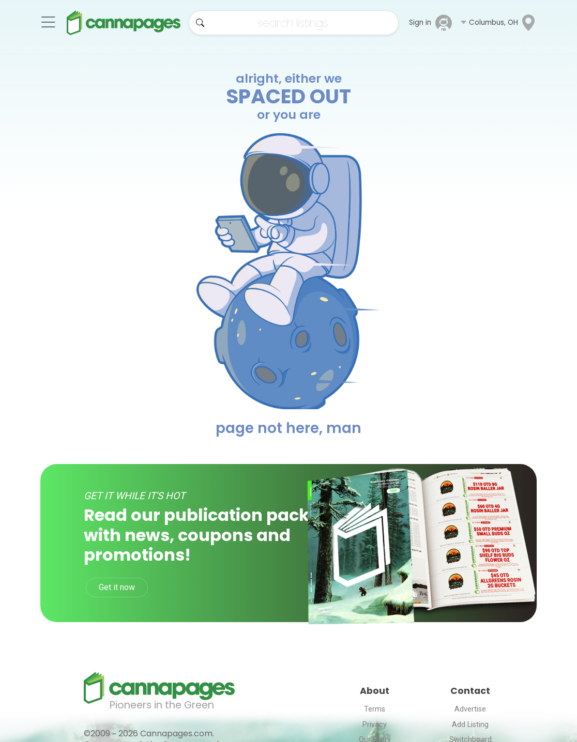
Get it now (117, 587)
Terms (374, 709)
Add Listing (470, 724)
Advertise (470, 709)
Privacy (374, 724)
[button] (498, 22)
